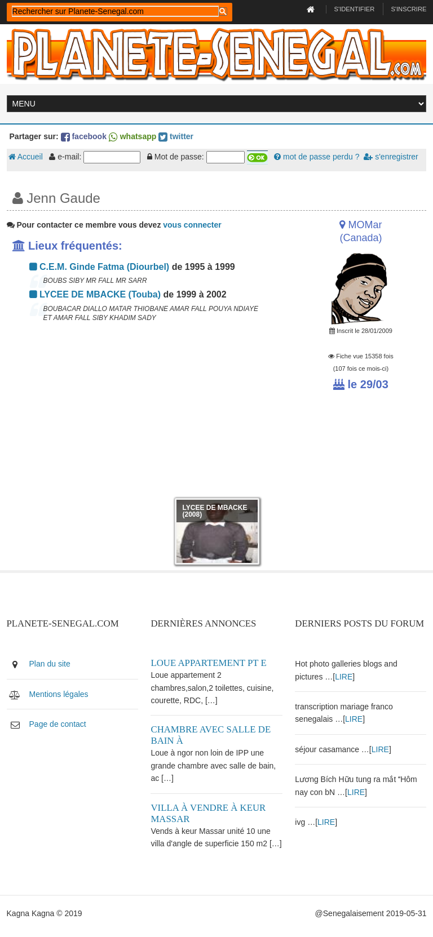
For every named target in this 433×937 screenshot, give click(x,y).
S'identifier (354, 9)
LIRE (343, 676)
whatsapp (132, 136)
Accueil (25, 156)
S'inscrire (408, 9)
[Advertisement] (144, 413)
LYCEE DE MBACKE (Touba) (95, 294)
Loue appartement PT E (208, 663)
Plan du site (49, 663)
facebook (84, 136)
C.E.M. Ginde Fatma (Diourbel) (99, 267)
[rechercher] (115, 11)
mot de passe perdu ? (316, 156)
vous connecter (192, 224)
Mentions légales (59, 694)
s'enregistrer (391, 156)
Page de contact (57, 724)
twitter (175, 136)
